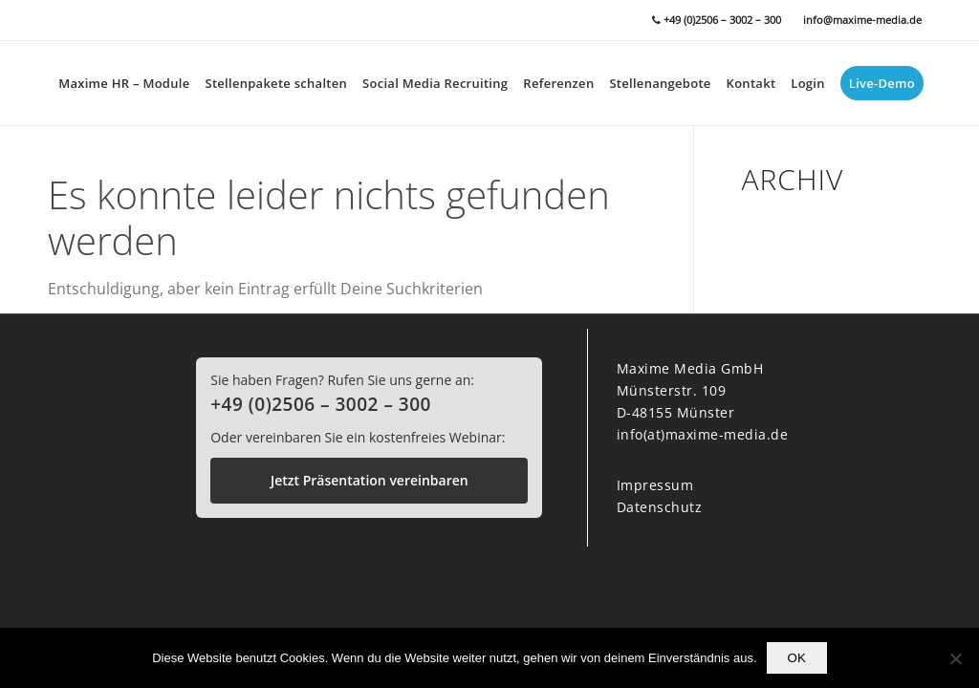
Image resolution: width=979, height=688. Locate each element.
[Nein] (955, 658)
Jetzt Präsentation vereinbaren (369, 480)
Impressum (655, 485)
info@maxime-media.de (862, 19)
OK (797, 658)
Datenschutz (660, 507)
